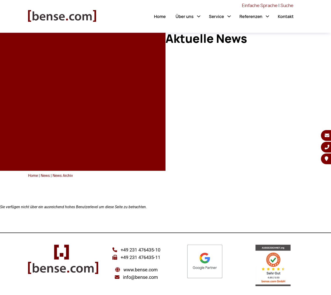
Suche (287, 6)
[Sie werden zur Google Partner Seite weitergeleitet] (204, 262)
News (45, 175)
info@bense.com (140, 277)
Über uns (185, 16)
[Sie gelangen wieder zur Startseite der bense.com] (62, 17)
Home (160, 16)
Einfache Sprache (259, 6)
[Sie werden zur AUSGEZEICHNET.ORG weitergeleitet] (273, 266)
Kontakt (286, 16)
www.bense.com (140, 270)
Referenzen (250, 16)
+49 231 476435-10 (139, 250)
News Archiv (63, 175)
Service (216, 16)
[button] (198, 16)
